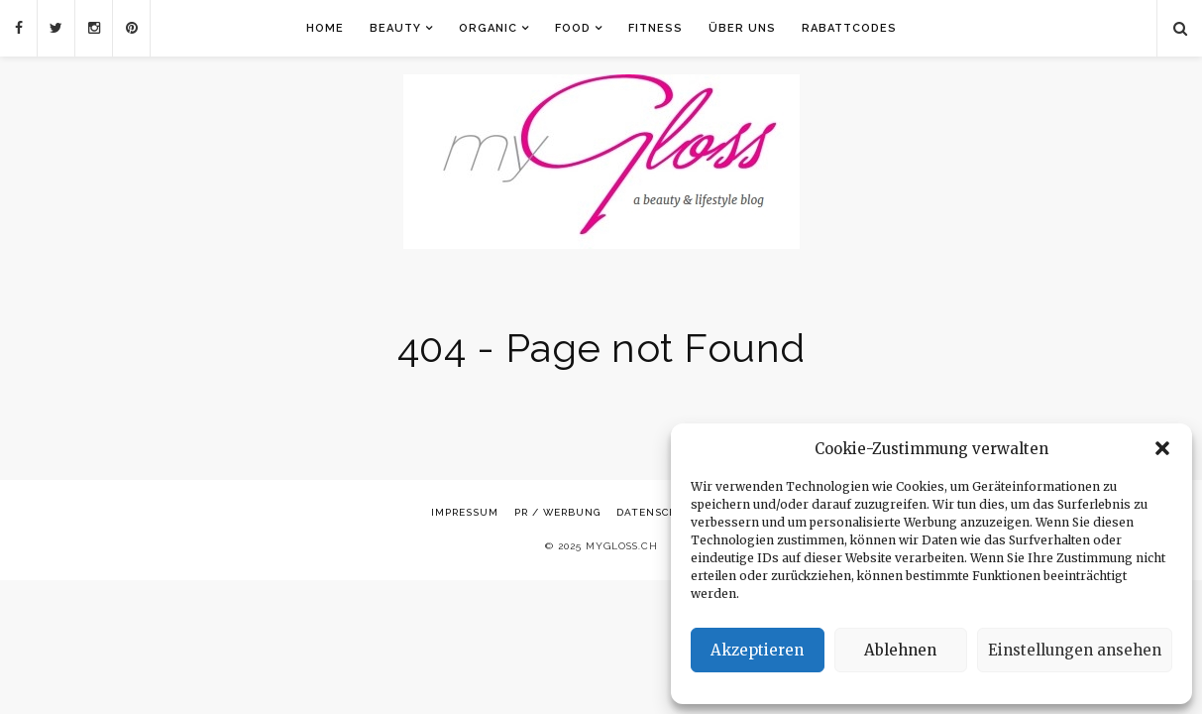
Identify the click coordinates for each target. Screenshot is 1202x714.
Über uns (742, 28)
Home (325, 28)
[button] (1162, 448)
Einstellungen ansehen (1074, 650)
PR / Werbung (557, 512)
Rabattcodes (849, 28)
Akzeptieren (757, 650)
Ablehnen (900, 650)
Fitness (655, 28)
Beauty (395, 28)
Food (573, 28)
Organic (488, 28)
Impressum (464, 512)
